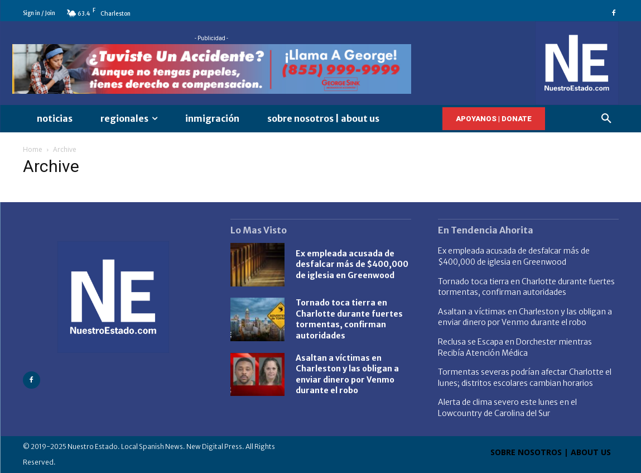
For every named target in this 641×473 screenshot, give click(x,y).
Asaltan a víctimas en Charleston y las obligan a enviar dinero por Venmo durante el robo (525, 317)
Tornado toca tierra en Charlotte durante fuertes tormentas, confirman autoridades (349, 319)
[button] (606, 119)
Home (32, 149)
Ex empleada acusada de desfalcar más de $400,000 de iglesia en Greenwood (352, 264)
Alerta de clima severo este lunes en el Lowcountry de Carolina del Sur (507, 407)
